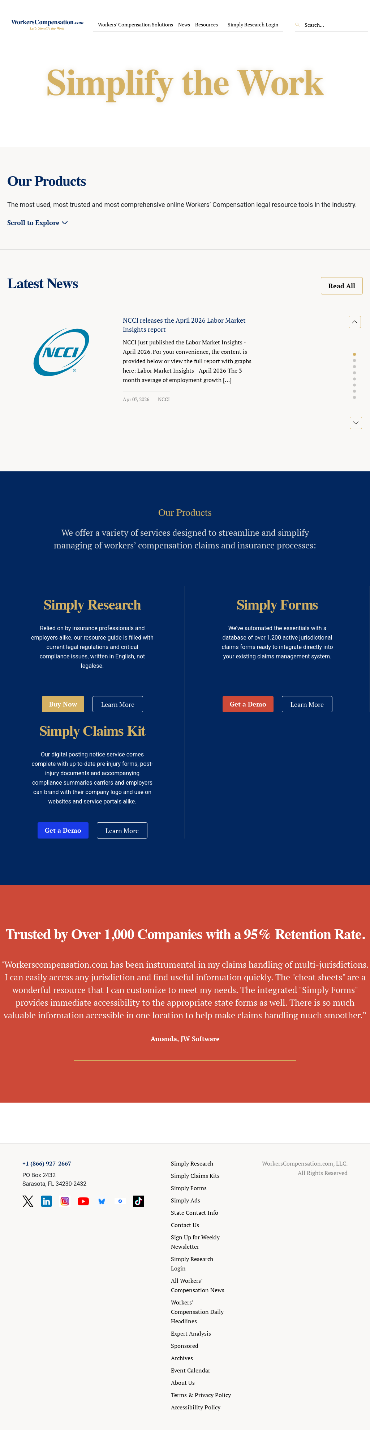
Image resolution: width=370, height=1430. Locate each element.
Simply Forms (189, 1188)
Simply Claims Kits (195, 1176)
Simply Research (192, 1163)
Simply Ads (185, 1200)
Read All (341, 285)
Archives (182, 1358)
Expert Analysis (191, 1333)
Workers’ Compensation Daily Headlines (197, 1311)
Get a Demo (248, 704)
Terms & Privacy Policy (201, 1395)
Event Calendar (190, 1370)
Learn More (117, 704)
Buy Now (63, 704)
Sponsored (184, 1346)
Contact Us (185, 1225)
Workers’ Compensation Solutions (135, 24)
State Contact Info (194, 1213)
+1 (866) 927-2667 (46, 1163)
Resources (206, 24)
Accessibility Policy (195, 1407)
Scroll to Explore (33, 222)
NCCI (164, 399)
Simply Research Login (253, 24)
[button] (354, 354)
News (184, 24)
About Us (183, 1383)
